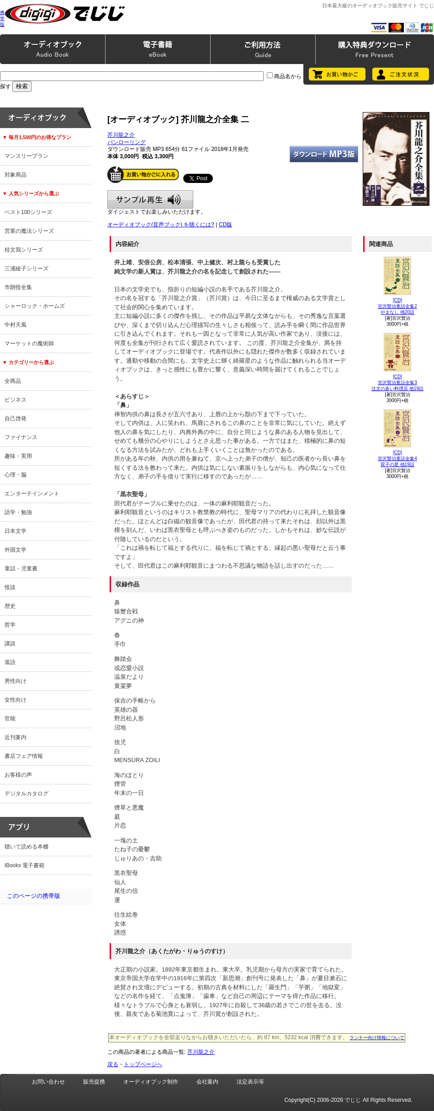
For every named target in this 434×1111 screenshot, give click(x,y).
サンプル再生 (150, 199)
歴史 (10, 606)
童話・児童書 (21, 568)
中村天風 (15, 325)
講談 (10, 643)
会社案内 (207, 1082)
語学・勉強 (18, 512)
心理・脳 (15, 475)
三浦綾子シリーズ (26, 268)
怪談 (10, 587)
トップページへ (143, 1064)
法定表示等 (250, 1082)
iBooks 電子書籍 (24, 865)
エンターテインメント (32, 493)
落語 (10, 662)
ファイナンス (21, 437)
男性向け (15, 681)
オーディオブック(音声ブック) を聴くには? (160, 224)
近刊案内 (15, 737)
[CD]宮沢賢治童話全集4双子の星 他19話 (397, 458)
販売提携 (94, 1082)
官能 (10, 718)
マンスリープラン (26, 156)
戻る (112, 1064)
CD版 (225, 224)
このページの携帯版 (33, 895)
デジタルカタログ (26, 793)
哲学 (10, 625)
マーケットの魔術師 (29, 343)
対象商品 (15, 175)
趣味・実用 (18, 456)
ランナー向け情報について (376, 1037)
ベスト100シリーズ (28, 212)
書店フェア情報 (24, 756)
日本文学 (15, 531)
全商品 (13, 381)
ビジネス (15, 400)
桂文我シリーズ (24, 250)
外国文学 (15, 550)
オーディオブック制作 (150, 1082)
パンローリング (126, 142)
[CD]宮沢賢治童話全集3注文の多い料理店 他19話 (397, 382)
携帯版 (2, 18)
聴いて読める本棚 (26, 846)
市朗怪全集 (18, 287)
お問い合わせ (48, 1082)
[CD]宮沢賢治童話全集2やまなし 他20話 (397, 306)
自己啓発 (15, 418)
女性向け (15, 700)
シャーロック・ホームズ (35, 306)
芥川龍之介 (121, 135)
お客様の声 (18, 775)
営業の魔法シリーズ (29, 231)
